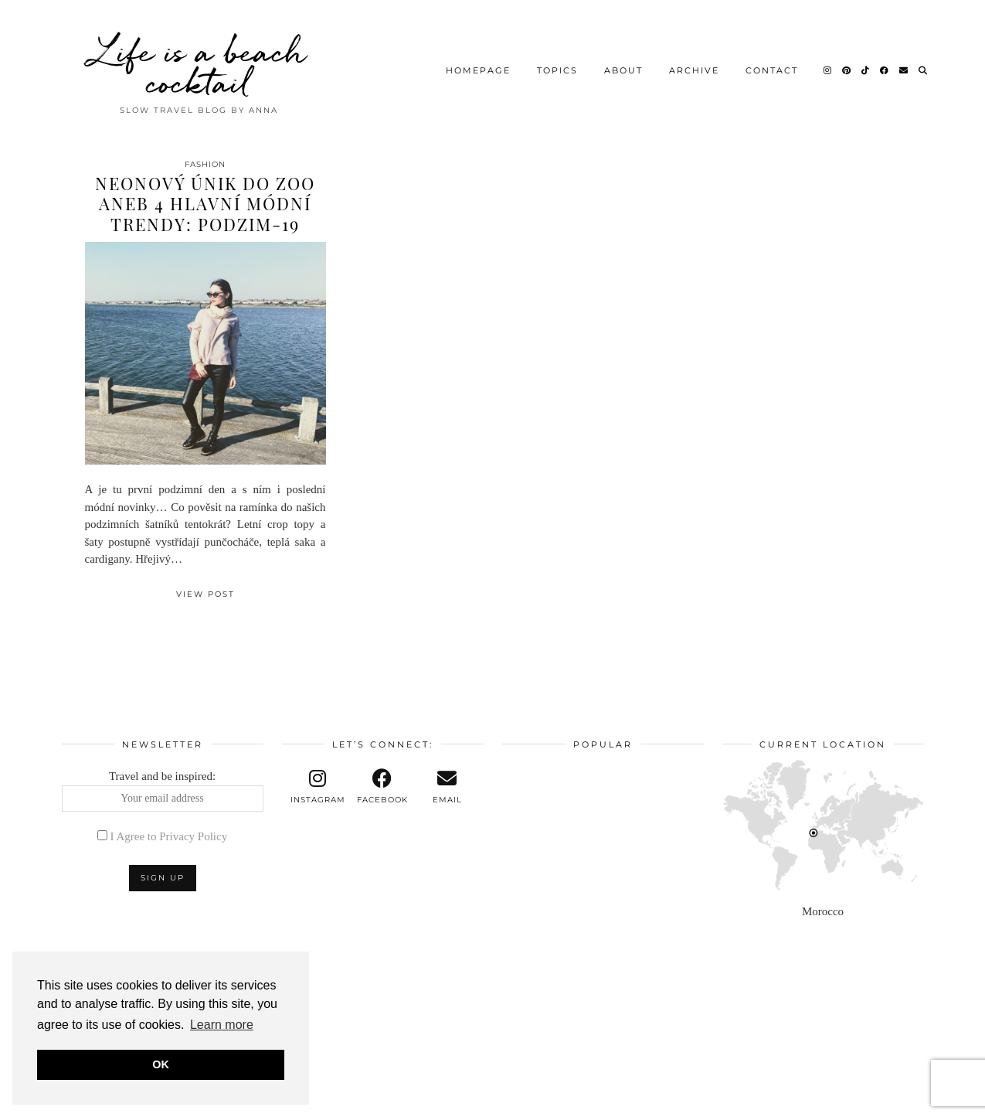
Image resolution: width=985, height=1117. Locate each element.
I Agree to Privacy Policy (169, 836)
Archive (694, 65)
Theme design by (857, 1100)
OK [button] (160, 1064)
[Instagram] (828, 65)
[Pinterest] (847, 65)
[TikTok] (866, 65)
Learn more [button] (221, 1024)
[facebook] (382, 787)
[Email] (904, 65)
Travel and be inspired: (162, 791)
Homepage (478, 65)
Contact (772, 65)
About (623, 65)
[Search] (924, 65)
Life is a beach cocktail (199, 61)
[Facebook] (885, 65)
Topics (557, 65)
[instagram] (318, 787)
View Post (205, 594)
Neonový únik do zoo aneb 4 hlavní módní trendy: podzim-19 (205, 204)
